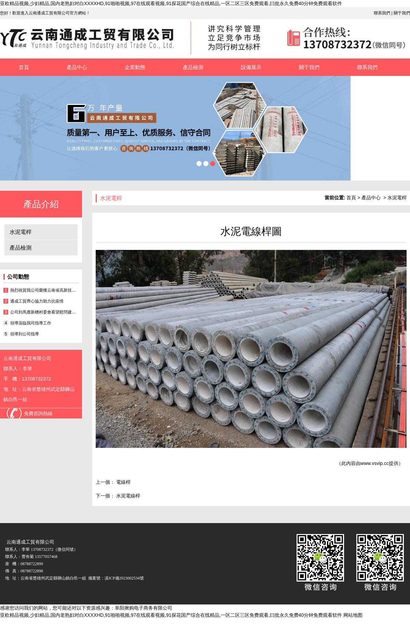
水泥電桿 (20, 232)
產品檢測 (193, 67)
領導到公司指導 (24, 334)
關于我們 (402, 13)
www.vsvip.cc (374, 463)
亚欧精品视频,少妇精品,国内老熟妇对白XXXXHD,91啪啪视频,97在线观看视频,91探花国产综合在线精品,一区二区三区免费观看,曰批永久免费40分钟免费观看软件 (171, 3)
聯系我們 (382, 13)
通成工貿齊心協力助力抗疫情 (37, 301)
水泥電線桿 (127, 495)
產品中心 (77, 67)
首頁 (24, 67)
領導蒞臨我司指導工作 (30, 323)
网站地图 (353, 615)
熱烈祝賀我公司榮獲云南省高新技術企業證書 (44, 290)
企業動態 (135, 67)
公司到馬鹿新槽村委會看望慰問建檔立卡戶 (44, 312)
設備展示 (251, 67)
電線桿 (123, 482)
